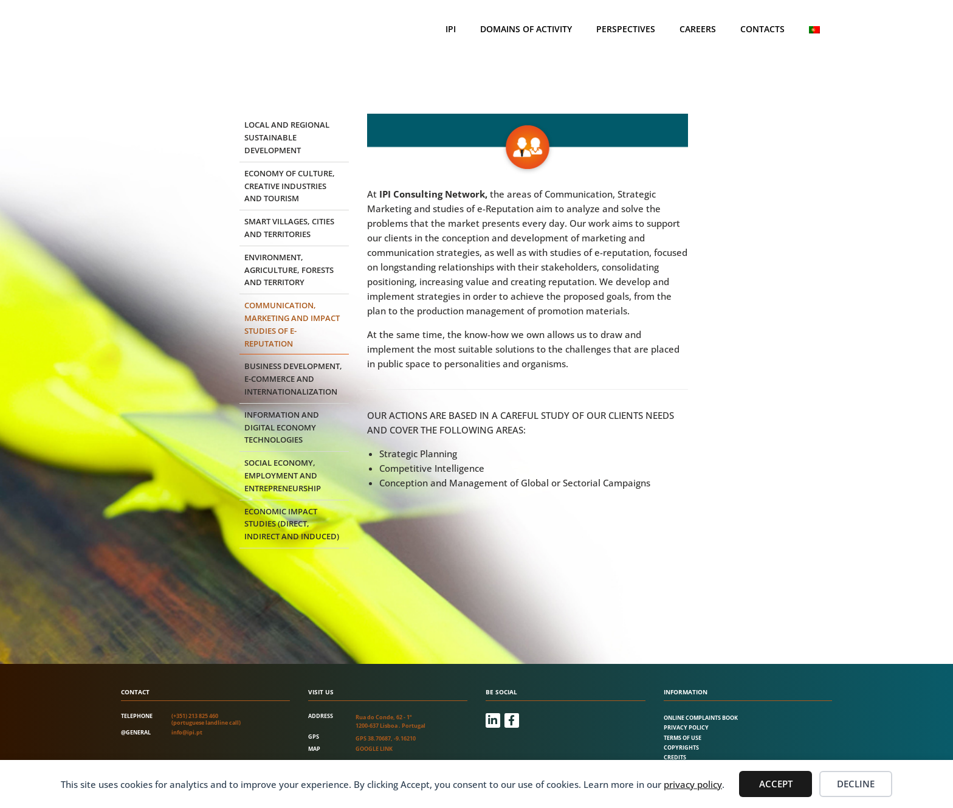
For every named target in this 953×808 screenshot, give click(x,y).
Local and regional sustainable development (286, 137)
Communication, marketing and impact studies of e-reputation (292, 324)
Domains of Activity (526, 29)
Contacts (762, 29)
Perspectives (625, 29)
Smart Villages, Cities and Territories (289, 228)
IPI (451, 29)
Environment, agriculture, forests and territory (289, 270)
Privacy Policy (686, 727)
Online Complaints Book (701, 718)
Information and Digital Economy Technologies (281, 427)
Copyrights (681, 747)
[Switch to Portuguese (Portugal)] (814, 29)
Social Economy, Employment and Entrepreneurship (282, 475)
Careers (697, 29)
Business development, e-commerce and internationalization (293, 379)
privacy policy (693, 784)
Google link (374, 749)
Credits (675, 757)
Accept (776, 784)
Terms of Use (682, 738)
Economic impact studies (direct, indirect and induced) (291, 524)
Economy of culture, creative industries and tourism (289, 186)
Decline (856, 784)
